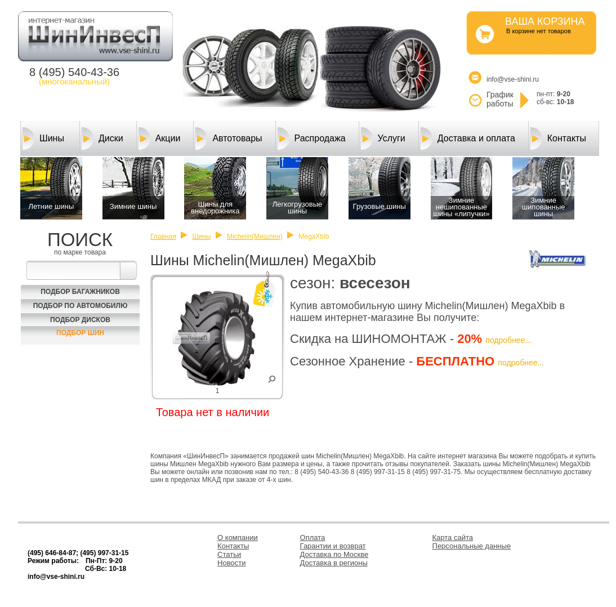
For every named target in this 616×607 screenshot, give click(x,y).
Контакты (558, 138)
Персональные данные (471, 546)
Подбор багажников (80, 292)
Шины (43, 138)
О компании (237, 537)
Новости (231, 563)
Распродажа (312, 138)
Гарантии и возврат (333, 546)
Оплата (312, 537)
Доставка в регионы (334, 563)
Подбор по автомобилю (80, 306)
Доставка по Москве (334, 554)
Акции (160, 138)
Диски (102, 138)
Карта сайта (452, 537)
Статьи (229, 554)
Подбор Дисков (80, 320)
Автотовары (228, 138)
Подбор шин (80, 333)
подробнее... (508, 340)
